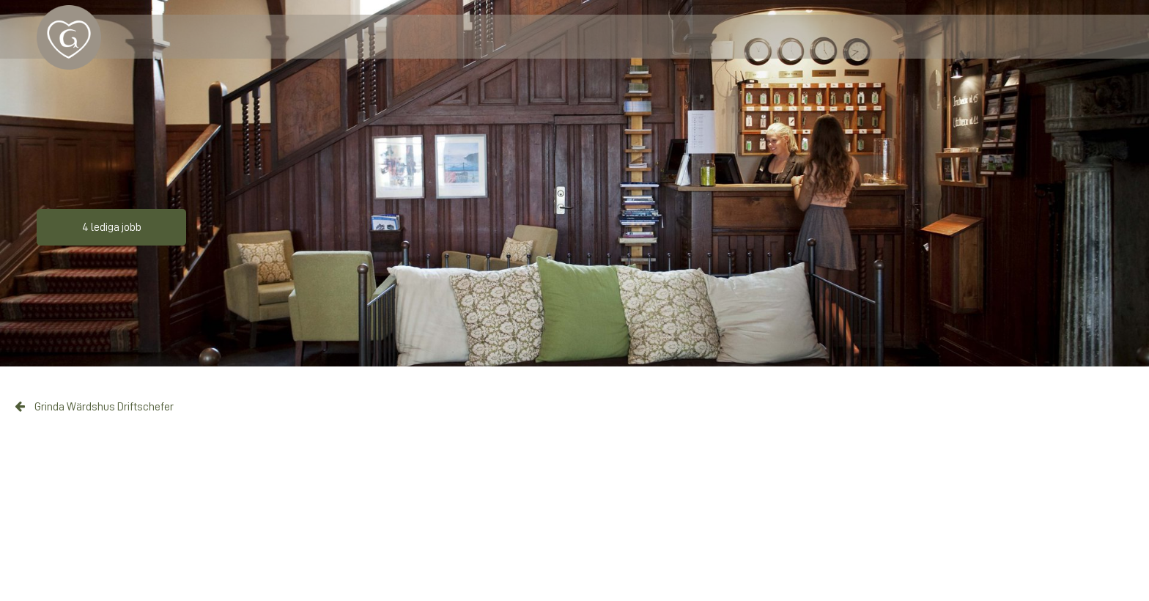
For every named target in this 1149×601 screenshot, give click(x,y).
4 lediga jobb (111, 227)
